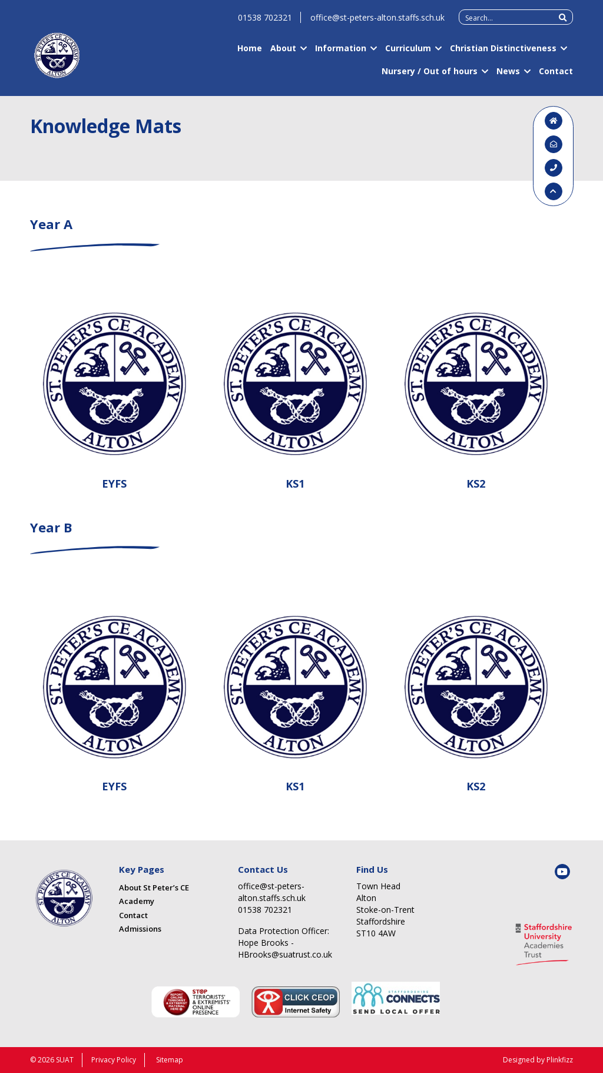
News (508, 76)
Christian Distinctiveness (503, 53)
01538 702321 (265, 22)
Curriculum (408, 53)
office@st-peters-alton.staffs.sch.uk (377, 22)
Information (340, 53)
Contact (556, 76)
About (283, 53)
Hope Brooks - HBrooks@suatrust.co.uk (285, 948)
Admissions (140, 928)
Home (249, 53)
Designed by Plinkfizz (538, 1060)
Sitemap (169, 1060)
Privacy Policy (113, 1060)
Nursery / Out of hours (430, 76)
